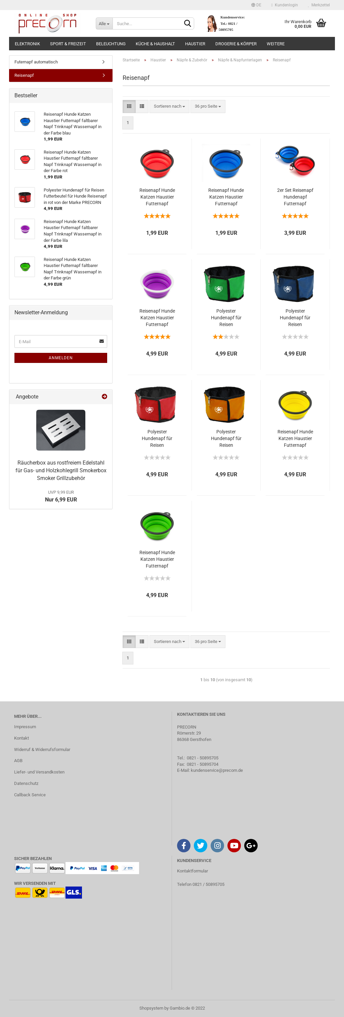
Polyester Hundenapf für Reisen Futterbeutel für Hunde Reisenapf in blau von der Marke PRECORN (295, 318)
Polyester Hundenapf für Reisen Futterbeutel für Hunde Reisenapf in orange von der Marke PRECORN (226, 439)
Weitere (276, 43)
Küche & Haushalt (155, 43)
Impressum (25, 726)
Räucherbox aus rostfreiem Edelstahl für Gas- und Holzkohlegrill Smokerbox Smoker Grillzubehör (60, 470)
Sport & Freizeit (68, 43)
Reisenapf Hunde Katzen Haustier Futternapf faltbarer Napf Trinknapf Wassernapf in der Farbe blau (226, 197)
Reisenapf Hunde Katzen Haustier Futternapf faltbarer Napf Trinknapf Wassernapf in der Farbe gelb (295, 439)
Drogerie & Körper (236, 43)
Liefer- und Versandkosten (39, 771)
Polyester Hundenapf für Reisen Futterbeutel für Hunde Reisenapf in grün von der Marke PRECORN (226, 318)
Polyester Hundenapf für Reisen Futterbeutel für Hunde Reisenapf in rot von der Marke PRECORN (157, 439)
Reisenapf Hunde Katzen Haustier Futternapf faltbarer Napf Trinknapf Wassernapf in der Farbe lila (157, 318)
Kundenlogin (284, 5)
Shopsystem (151, 1008)
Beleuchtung (111, 43)
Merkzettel (319, 5)
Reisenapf (24, 75)
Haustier (195, 43)
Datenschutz (26, 783)
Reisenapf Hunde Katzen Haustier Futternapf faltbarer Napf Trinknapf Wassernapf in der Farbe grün (157, 560)
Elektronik (27, 43)
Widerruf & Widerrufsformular (42, 749)
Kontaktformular (192, 870)
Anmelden (61, 358)
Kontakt (21, 738)
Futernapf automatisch (36, 61)
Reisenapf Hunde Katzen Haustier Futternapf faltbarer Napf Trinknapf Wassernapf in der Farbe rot (157, 197)
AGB (18, 760)
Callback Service (30, 794)
